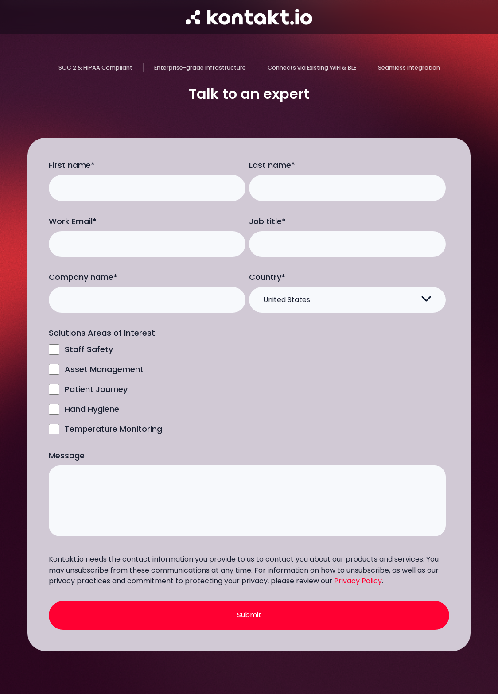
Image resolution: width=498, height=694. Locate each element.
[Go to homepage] (249, 17)
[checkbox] (247, 389)
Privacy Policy (358, 581)
